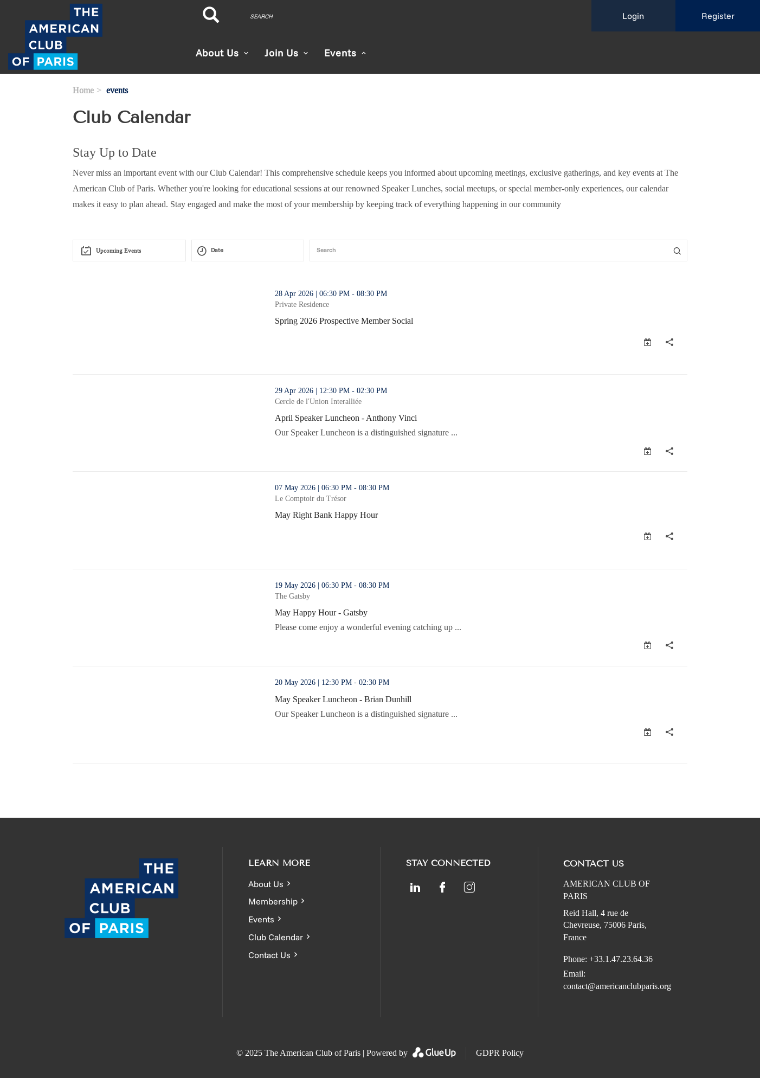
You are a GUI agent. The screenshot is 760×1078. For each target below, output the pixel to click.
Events (261, 919)
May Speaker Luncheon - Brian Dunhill (343, 699)
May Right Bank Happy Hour (326, 515)
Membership (273, 901)
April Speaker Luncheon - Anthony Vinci (346, 418)
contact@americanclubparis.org (617, 986)
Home (83, 90)
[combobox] (129, 250)
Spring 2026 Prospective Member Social (344, 321)
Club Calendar (275, 937)
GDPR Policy (500, 1053)
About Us (217, 53)
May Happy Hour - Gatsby (321, 612)
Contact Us (269, 954)
